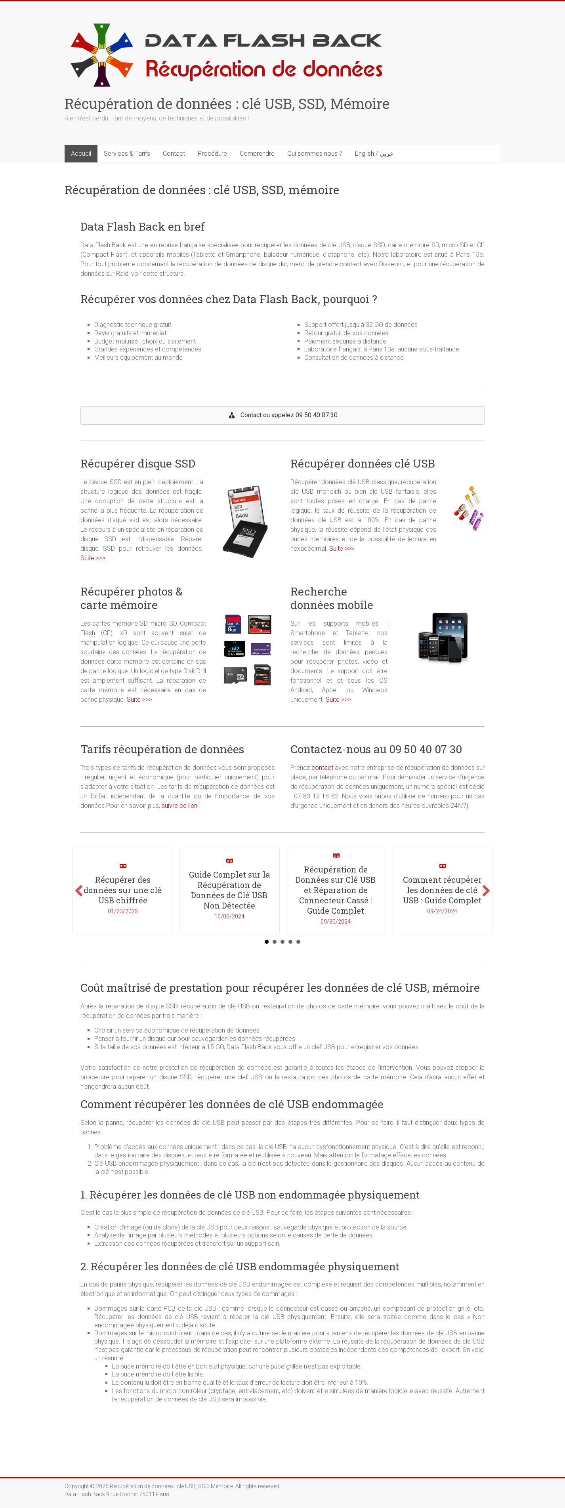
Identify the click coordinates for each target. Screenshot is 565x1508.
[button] (79, 890)
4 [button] (290, 942)
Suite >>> (92, 558)
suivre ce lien (179, 805)
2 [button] (275, 942)
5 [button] (298, 942)
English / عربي (374, 153)
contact (322, 767)
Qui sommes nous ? (314, 153)
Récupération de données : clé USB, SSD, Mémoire (227, 103)
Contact (174, 153)
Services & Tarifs (127, 153)
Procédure (212, 153)
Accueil (81, 153)
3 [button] (282, 942)
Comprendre (257, 153)
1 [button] (267, 942)
